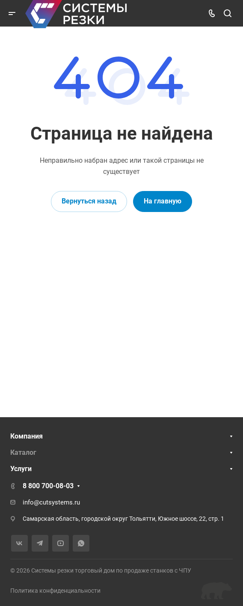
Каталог (23, 452)
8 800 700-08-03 (48, 486)
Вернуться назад (89, 201)
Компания (26, 436)
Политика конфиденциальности (55, 590)
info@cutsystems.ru (51, 502)
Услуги (21, 469)
